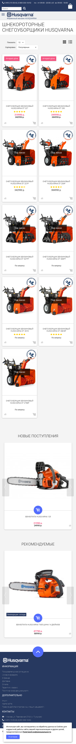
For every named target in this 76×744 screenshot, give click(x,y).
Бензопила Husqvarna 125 (38, 517)
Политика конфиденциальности (15, 691)
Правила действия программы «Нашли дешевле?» (23, 707)
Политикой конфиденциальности (37, 732)
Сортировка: (10, 47)
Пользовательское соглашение (15, 672)
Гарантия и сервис (10, 687)
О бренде (6, 678)
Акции (4, 701)
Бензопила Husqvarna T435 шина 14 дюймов (38, 625)
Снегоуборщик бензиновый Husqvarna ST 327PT (19, 258)
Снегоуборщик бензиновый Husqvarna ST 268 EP (56, 330)
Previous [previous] (5, 487)
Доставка (6, 681)
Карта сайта (7, 704)
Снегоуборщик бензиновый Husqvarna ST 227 (19, 107)
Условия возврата (10, 675)
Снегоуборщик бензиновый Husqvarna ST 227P (19, 182)
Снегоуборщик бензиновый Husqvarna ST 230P (56, 182)
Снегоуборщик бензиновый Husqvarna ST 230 (56, 107)
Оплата (5, 684)
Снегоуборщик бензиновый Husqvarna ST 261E (19, 330)
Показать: (11, 42)
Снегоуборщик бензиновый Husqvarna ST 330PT (56, 258)
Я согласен (13, 737)
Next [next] (70, 487)
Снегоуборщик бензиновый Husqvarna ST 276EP (19, 402)
